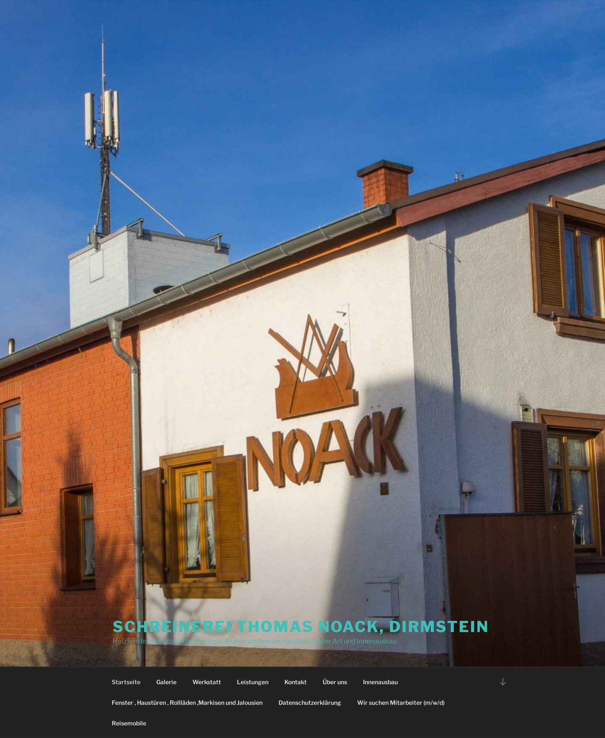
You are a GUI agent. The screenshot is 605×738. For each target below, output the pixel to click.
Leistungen (252, 681)
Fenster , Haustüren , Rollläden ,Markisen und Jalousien (187, 702)
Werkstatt (206, 681)
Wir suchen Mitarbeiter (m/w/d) (401, 702)
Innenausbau (380, 681)
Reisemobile (129, 723)
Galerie (166, 681)
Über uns (335, 681)
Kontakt (295, 681)
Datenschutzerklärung (310, 702)
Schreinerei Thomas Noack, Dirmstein (301, 626)
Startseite (126, 681)
